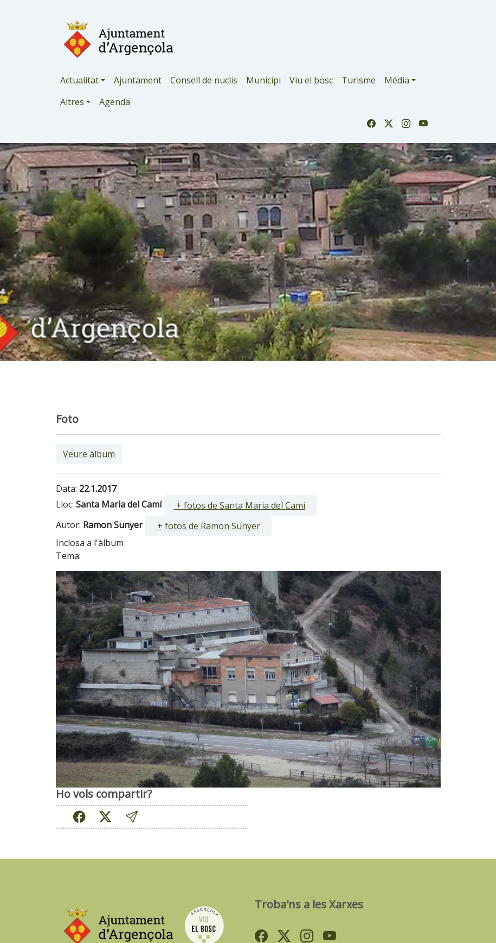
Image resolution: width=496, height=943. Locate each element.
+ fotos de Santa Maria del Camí (239, 505)
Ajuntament (138, 80)
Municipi (263, 80)
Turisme (359, 80)
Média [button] (396, 80)
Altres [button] (72, 102)
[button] (132, 816)
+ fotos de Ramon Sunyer (207, 526)
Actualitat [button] (79, 80)
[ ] (240, 505)
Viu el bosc (311, 80)
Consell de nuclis (203, 80)
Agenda (114, 102)
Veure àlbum (89, 454)
